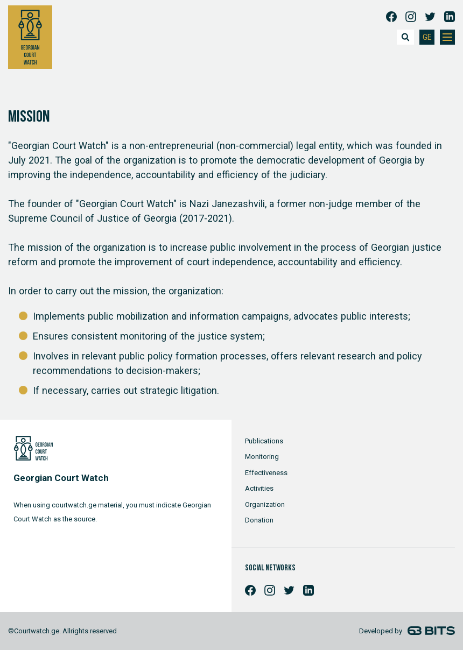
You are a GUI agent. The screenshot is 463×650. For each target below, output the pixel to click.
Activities (259, 488)
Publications (264, 441)
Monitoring (262, 457)
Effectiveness (266, 473)
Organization (265, 504)
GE (427, 37)
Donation (259, 520)
